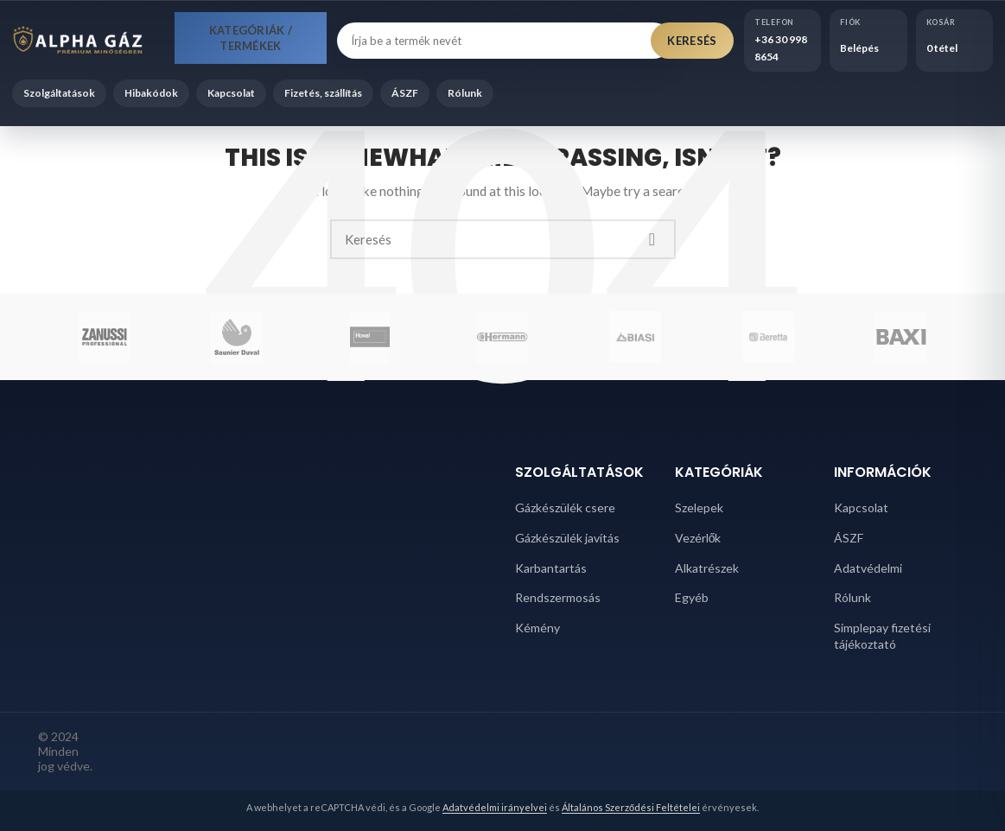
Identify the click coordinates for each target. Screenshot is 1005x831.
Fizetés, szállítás (323, 92)
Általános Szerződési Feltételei (631, 807)
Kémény (537, 627)
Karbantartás (551, 568)
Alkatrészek (707, 568)
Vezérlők (698, 537)
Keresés (691, 41)
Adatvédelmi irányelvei (494, 807)
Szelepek (699, 507)
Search (652, 239)
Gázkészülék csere (565, 507)
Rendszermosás (558, 597)
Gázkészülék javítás (567, 537)
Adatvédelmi (868, 568)
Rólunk (465, 92)
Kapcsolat (231, 92)
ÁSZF (404, 92)
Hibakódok (151, 92)
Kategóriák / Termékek (251, 38)
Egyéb (692, 597)
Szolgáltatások (59, 92)
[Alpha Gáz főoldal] (88, 40)
